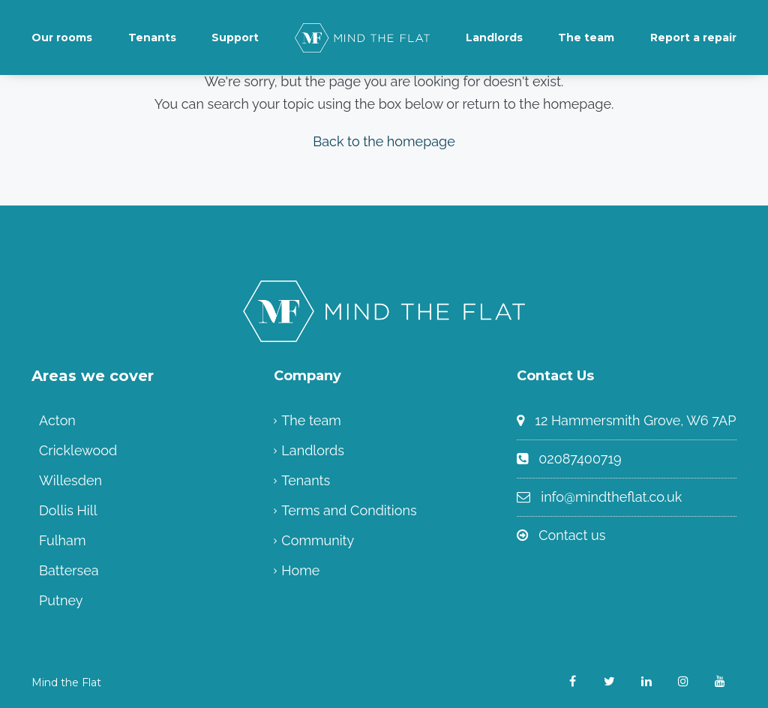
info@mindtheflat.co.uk (611, 497)
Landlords (494, 37)
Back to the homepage (384, 141)
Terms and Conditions (348, 510)
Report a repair (693, 37)
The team (586, 37)
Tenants (152, 37)
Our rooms (62, 37)
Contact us (571, 535)
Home (300, 570)
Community (317, 540)
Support (235, 37)
